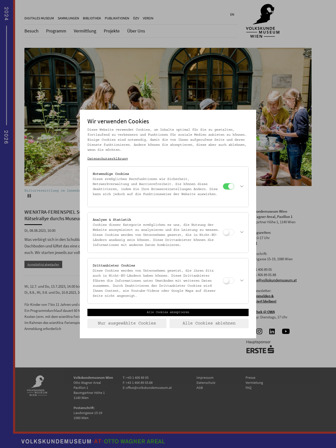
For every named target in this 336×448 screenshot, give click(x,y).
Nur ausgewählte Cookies (127, 323)
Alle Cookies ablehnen (209, 323)
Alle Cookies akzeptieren (168, 312)
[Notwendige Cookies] (228, 186)
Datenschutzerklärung (107, 158)
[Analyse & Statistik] (228, 232)
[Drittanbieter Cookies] (228, 280)
